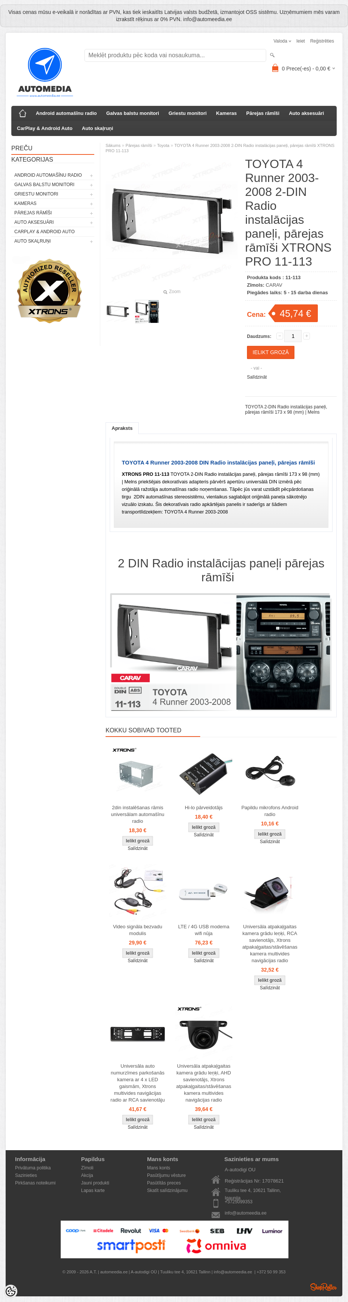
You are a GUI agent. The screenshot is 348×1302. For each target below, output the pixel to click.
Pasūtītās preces (164, 1183)
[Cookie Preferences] (10, 1291)
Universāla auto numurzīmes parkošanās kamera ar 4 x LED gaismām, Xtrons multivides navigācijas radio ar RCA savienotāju (137, 1083)
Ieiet (300, 41)
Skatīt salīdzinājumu (167, 1190)
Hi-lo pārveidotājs (203, 807)
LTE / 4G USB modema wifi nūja (204, 930)
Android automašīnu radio (66, 113)
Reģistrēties (322, 41)
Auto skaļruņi (97, 128)
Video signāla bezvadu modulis (138, 930)
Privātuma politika (33, 1168)
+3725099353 (239, 1201)
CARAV (274, 285)
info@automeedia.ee (246, 1213)
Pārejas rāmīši (262, 113)
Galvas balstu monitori (132, 113)
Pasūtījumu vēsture (166, 1175)
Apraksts (122, 428)
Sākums (113, 145)
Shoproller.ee (323, 1287)
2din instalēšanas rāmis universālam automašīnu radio (137, 814)
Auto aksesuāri (306, 113)
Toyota (163, 145)
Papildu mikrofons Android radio (269, 811)
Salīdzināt (257, 377)
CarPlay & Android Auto (44, 128)
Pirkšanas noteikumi (35, 1183)
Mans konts (158, 1168)
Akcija (87, 1175)
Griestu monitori (188, 113)
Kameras (226, 113)
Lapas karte (93, 1190)
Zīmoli (87, 1168)
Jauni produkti (95, 1183)
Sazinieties (26, 1175)
